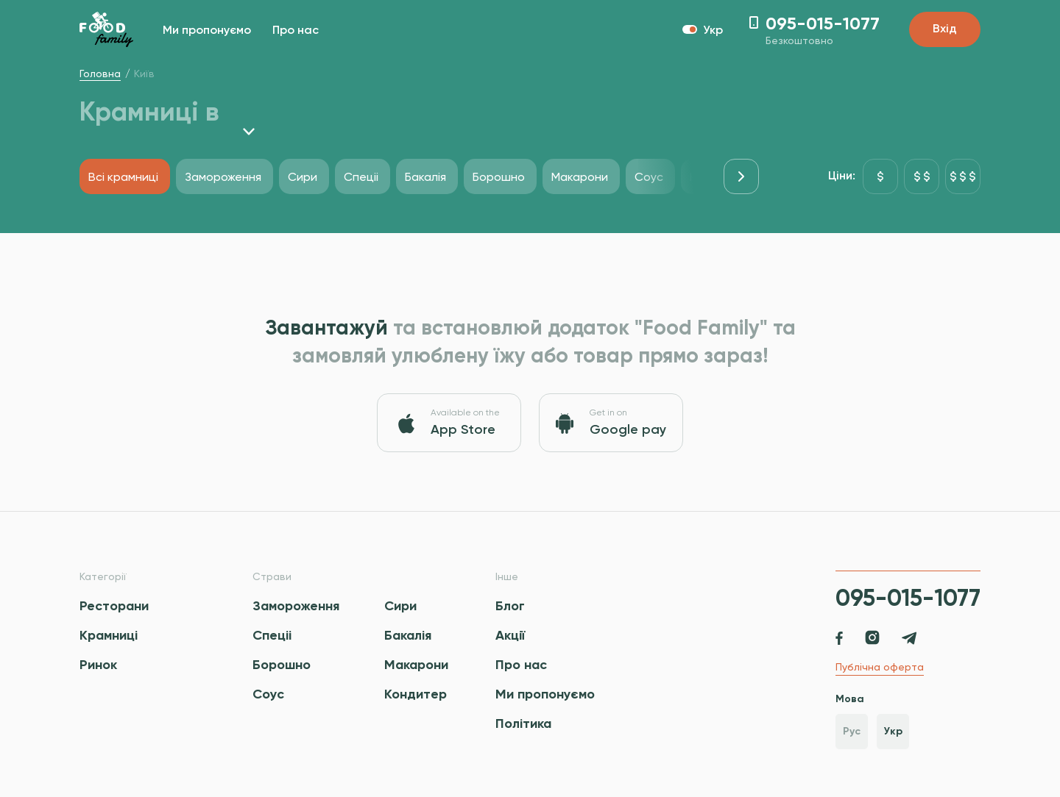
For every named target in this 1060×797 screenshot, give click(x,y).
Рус (852, 731)
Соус (268, 694)
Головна (100, 73)
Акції (510, 635)
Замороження (295, 606)
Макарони (416, 665)
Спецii (272, 635)
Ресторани (114, 606)
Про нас (295, 31)
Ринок (98, 665)
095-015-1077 (908, 598)
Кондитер (415, 694)
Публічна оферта (879, 667)
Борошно (281, 665)
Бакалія (407, 635)
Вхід (945, 29)
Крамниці (109, 635)
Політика (523, 723)
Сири (400, 606)
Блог (510, 606)
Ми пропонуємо (207, 31)
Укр (893, 731)
